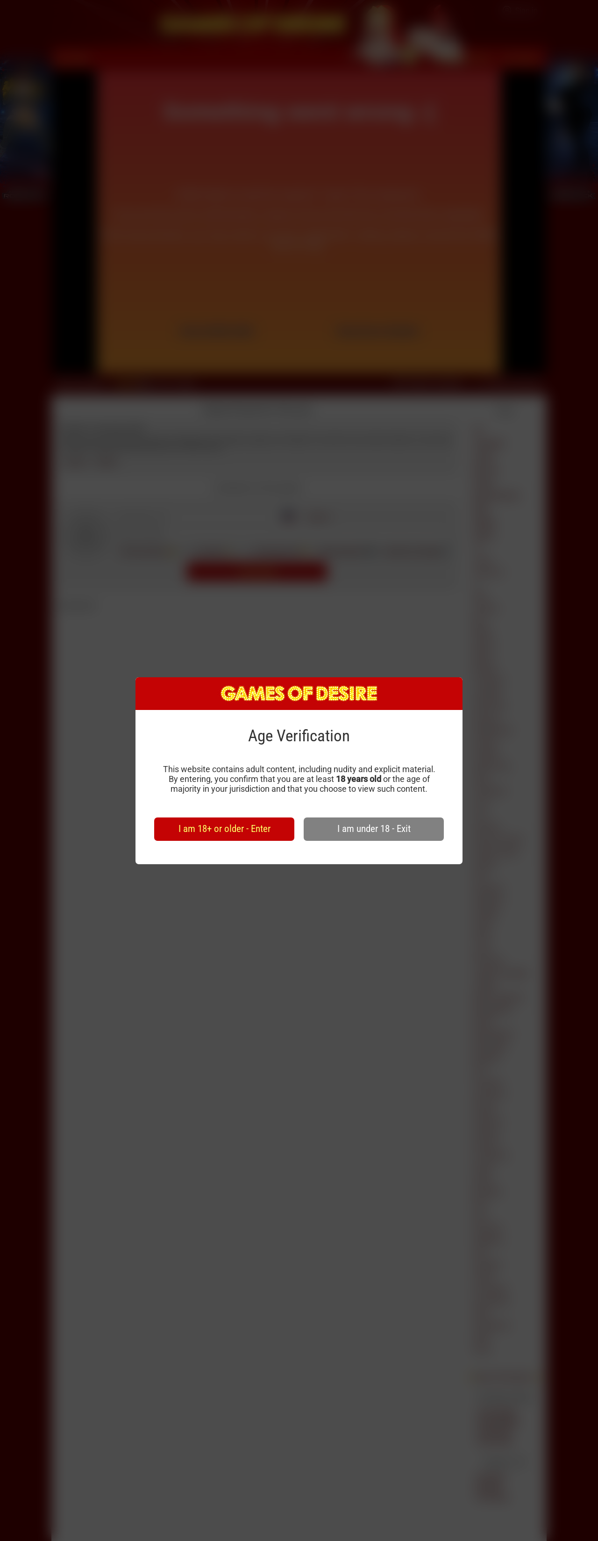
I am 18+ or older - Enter (224, 828)
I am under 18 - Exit (374, 828)
